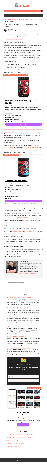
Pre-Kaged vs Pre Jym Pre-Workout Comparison (18, 348)
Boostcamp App (23, 412)
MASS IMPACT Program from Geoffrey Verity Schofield (19, 437)
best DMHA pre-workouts (22, 217)
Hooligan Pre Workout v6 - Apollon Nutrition (20, 102)
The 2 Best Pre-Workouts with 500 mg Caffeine (18, 307)
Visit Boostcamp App (23, 424)
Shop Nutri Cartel (23, 124)
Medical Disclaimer (34, 459)
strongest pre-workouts (12, 133)
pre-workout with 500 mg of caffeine (13, 39)
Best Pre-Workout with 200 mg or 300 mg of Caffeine (19, 297)
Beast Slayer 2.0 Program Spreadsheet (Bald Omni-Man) (20, 434)
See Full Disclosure (22, 36)
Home (5, 19)
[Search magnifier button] (42, 11)
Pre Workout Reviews (24, 19)
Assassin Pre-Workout (29, 231)
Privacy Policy (28, 459)
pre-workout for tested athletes (33, 147)
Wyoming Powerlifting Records (14, 446)
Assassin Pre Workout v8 (16, 181)
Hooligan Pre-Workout (9, 132)
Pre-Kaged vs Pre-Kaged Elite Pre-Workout (17, 336)
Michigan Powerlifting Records (14, 440)
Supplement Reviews (13, 19)
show (14, 61)
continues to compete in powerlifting (28, 273)
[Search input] (23, 11)
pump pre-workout (35, 133)
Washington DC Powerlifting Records (15, 443)
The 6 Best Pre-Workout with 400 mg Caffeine (17, 317)
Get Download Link (23, 380)
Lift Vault (23, 5)
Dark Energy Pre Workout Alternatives (15, 326)
